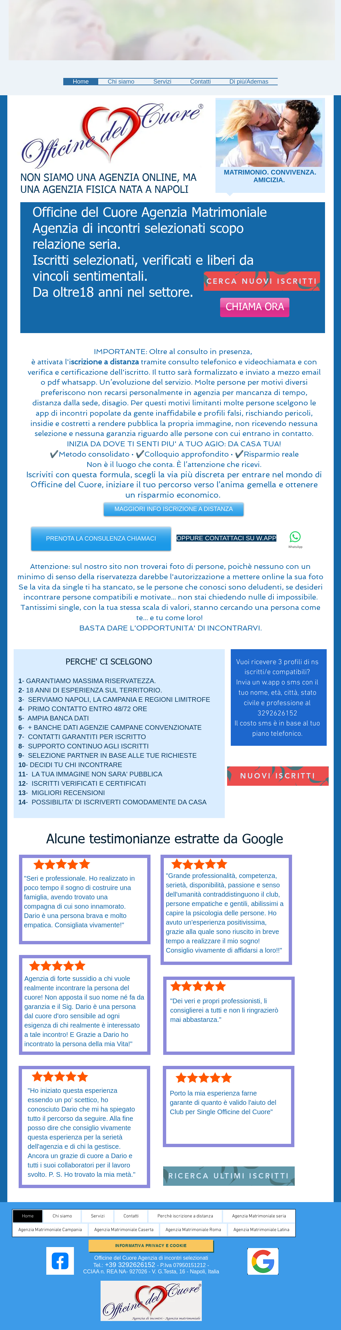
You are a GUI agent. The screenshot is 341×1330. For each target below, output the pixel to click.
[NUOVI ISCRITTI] (278, 776)
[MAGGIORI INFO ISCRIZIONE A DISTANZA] (173, 509)
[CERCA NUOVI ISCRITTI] (262, 281)
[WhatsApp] (295, 540)
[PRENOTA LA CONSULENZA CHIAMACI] (101, 539)
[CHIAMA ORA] (254, 307)
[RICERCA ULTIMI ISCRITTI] (229, 1176)
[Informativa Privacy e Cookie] (151, 1246)
